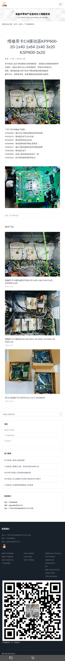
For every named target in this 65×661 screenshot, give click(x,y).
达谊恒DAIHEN (50, 573)
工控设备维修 (6, 563)
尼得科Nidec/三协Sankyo (53, 553)
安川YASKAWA (50, 557)
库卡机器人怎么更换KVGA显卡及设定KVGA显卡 (22, 479)
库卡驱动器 (13, 215)
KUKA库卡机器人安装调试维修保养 (17, 473)
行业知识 (7, 441)
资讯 (20, 24)
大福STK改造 (28, 557)
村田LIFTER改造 (29, 560)
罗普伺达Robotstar (51, 576)
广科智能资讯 (29, 24)
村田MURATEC (50, 563)
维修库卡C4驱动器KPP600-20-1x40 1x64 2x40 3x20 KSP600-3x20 (29, 281)
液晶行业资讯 (9, 430)
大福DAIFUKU (49, 560)
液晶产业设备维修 (7, 553)
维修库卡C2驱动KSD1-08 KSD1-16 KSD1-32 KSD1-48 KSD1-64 (30, 340)
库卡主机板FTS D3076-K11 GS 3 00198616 (25, 398)
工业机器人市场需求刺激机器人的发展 (18, 485)
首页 (15, 24)
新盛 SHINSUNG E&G (52, 570)
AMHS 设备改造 (29, 553)
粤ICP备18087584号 (8, 654)
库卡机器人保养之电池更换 (14, 460)
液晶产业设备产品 (7, 560)
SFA (46, 566)
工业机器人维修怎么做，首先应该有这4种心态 (21, 466)
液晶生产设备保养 (7, 557)
